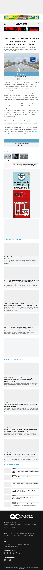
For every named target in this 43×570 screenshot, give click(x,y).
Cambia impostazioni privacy (11, 546)
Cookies (20, 544)
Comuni (31, 535)
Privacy (15, 544)
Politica (16, 533)
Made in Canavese (29, 533)
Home (5, 533)
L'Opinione (25, 535)
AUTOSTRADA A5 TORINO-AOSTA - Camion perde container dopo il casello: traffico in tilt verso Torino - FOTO (20, 304)
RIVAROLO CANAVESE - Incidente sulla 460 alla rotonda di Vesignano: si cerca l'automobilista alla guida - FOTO (24, 165)
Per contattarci (7, 544)
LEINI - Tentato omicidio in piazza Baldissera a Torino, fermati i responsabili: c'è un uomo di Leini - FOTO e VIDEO (21, 281)
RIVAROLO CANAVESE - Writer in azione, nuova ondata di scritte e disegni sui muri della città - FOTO (20, 430)
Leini (5, 47)
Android (13, 527)
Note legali (26, 544)
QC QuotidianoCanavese (17, 567)
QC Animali (6, 535)
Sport (19, 535)
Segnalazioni (7, 538)
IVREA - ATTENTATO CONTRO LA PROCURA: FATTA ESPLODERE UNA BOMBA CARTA (23, 491)
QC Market (14, 535)
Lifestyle (22, 533)
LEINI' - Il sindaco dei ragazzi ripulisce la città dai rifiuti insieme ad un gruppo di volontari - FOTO (19, 328)
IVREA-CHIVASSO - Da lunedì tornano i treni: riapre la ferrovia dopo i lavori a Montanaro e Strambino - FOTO (19, 455)
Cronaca (36, 34)
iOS (9, 527)
